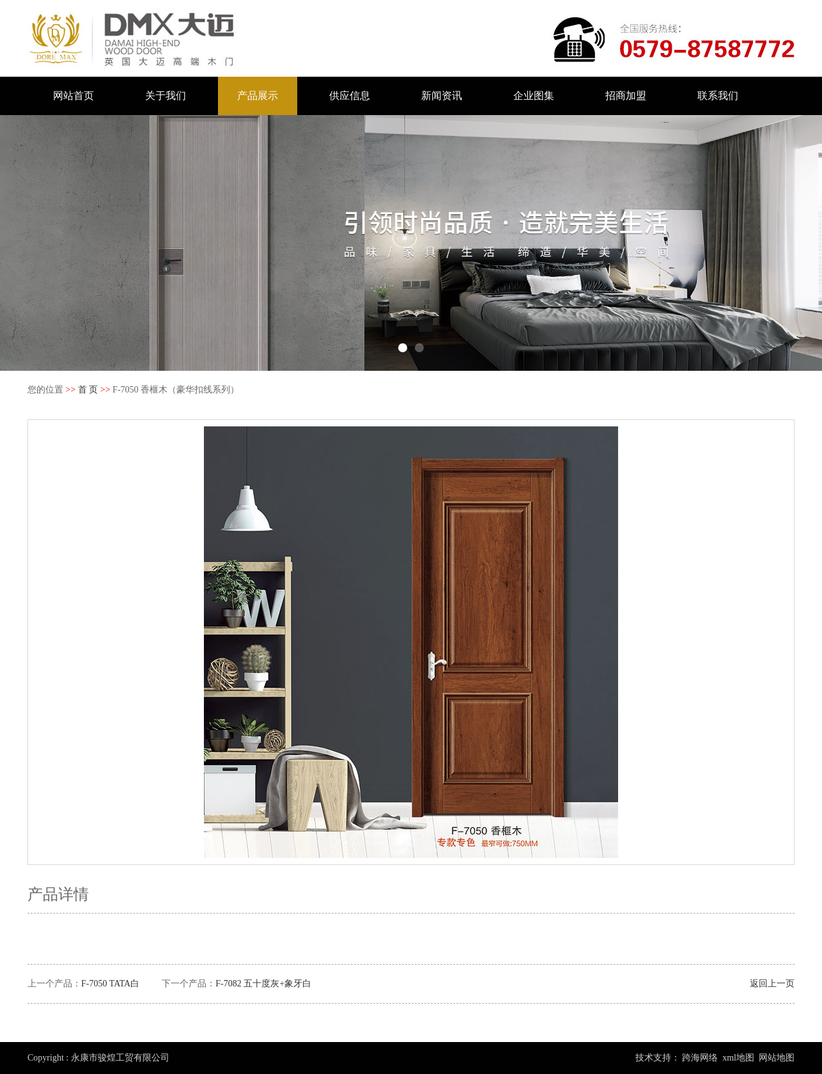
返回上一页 (772, 983)
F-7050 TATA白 (110, 983)
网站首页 (73, 95)
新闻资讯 (441, 95)
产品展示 (257, 95)
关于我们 (165, 95)
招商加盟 (625, 95)
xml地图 (738, 1057)
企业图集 (533, 95)
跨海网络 (700, 1057)
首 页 (88, 389)
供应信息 (349, 95)
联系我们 (717, 95)
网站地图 (777, 1057)
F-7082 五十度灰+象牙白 (263, 983)
